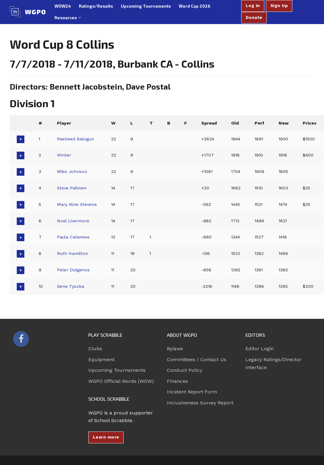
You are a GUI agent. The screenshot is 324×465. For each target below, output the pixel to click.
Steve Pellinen (71, 187)
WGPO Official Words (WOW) (121, 381)
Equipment (101, 359)
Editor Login (259, 348)
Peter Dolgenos (73, 269)
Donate (254, 17)
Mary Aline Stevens (77, 204)
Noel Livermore (73, 220)
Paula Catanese (73, 236)
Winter (64, 155)
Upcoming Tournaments (117, 370)
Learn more (106, 437)
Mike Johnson (72, 171)
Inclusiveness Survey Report (200, 403)
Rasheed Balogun (75, 138)
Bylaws (175, 348)
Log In (253, 5)
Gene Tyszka (70, 286)
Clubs (95, 348)
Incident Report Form (192, 392)
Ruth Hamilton (72, 253)
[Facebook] (21, 339)
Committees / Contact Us (196, 359)
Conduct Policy (184, 370)
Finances (177, 381)
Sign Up (279, 5)
